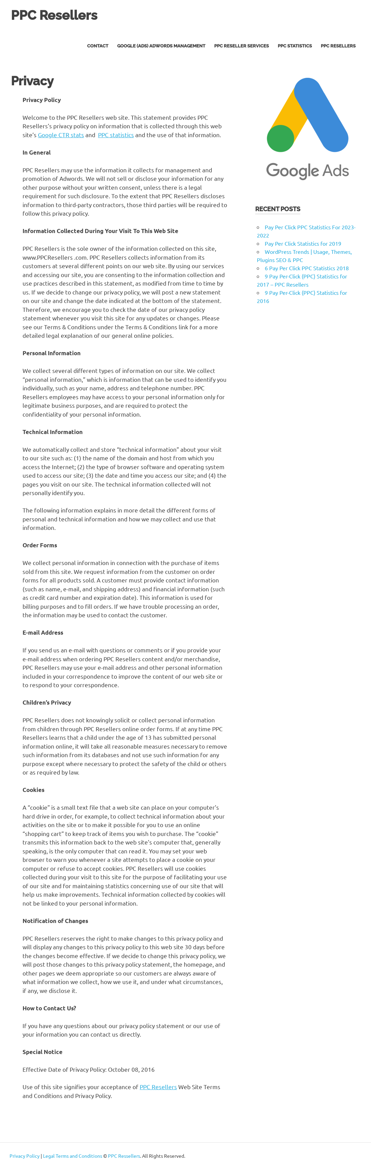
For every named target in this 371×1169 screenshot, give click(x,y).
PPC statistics (116, 134)
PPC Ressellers (124, 1156)
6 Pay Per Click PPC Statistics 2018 (307, 267)
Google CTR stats (61, 134)
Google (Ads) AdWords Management (161, 45)
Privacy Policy (25, 1156)
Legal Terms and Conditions (72, 1156)
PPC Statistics (295, 45)
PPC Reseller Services (241, 45)
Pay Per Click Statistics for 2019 (303, 243)
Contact (97, 45)
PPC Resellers (54, 15)
